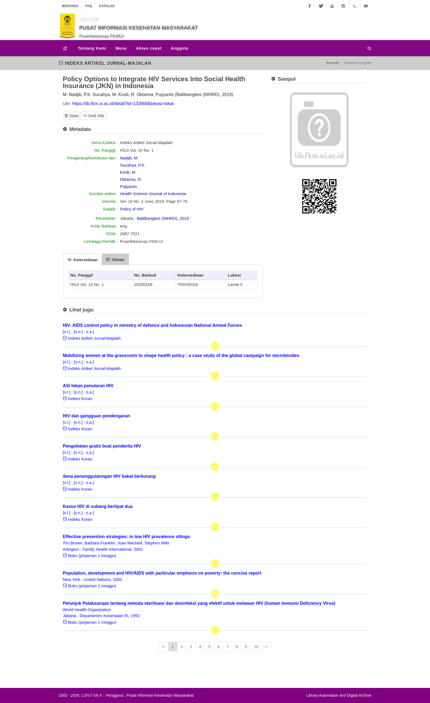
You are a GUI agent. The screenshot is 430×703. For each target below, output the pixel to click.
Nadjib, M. (129, 158)
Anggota (179, 48)
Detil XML (94, 115)
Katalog (107, 6)
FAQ (88, 6)
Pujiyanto (128, 186)
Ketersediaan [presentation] (82, 259)
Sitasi (71, 115)
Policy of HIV (131, 209)
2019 (184, 218)
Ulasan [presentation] (115, 259)
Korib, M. (128, 172)
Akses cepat (149, 48)
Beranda (70, 6)
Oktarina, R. (131, 179)
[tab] (82, 259)
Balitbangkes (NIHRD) (157, 218)
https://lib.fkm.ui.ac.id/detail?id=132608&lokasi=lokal (123, 103)
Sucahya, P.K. (132, 165)
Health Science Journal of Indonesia (153, 193)
